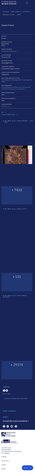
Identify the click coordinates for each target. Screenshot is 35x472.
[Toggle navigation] (27, 3)
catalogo (6, 11)
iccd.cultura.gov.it (6, 448)
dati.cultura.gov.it (6, 449)
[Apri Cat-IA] (27, 467)
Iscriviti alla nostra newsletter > (16, 421)
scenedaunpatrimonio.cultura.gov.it (11, 451)
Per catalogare (5, 453)
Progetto (3, 457)
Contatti (3, 465)
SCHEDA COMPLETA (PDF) (8, 114)
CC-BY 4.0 (4, 106)
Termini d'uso (5, 461)
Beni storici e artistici (20, 11)
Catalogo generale (8, 2)
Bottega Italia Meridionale (8, 51)
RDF (2, 112)
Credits (3, 469)
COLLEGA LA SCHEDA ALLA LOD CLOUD (15, 398)
